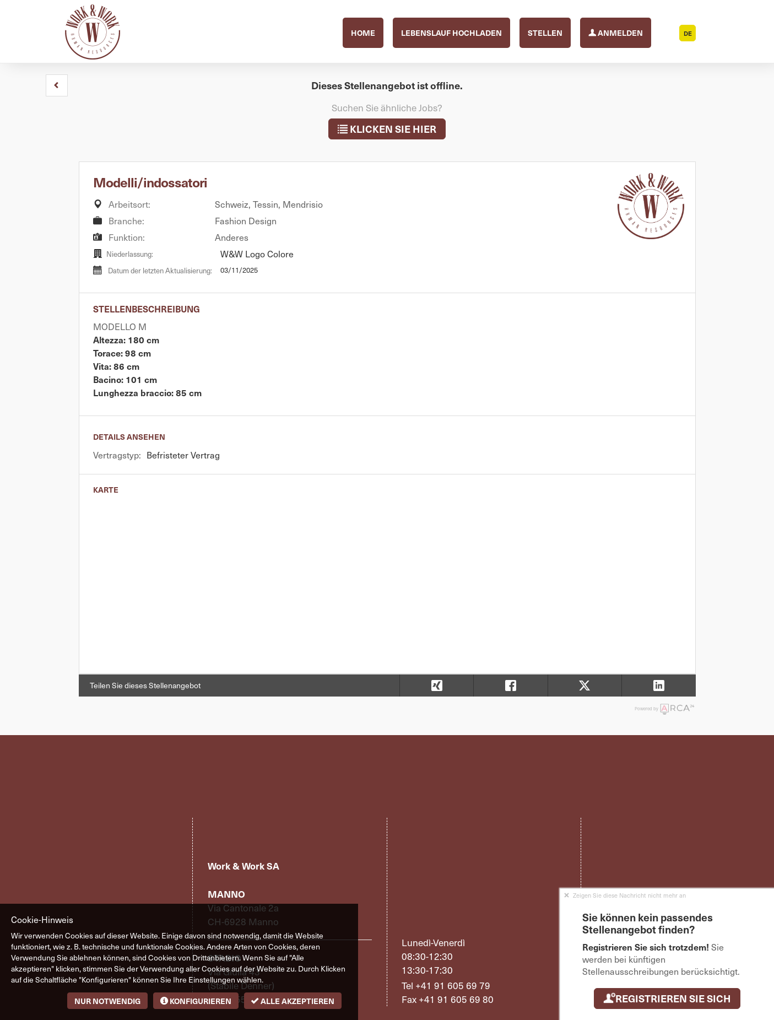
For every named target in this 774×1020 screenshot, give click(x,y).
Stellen (545, 32)
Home (363, 32)
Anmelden (615, 32)
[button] (57, 85)
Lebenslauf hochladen (451, 32)
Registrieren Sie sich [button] (667, 998)
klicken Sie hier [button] (387, 129)
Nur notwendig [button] (107, 1000)
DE (688, 33)
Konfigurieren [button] (195, 1000)
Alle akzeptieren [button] (292, 1000)
